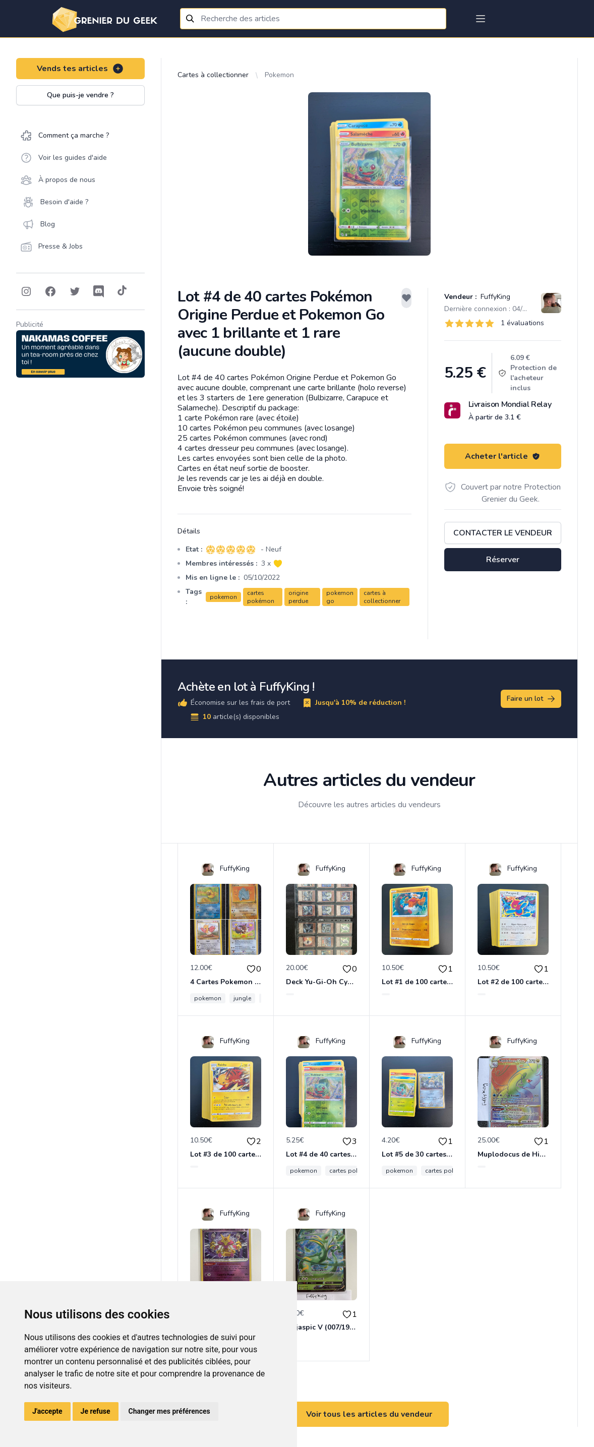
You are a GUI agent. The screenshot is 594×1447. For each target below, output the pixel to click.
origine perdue (298, 597)
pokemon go (339, 597)
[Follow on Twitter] (75, 291)
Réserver (502, 559)
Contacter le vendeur (502, 532)
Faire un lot (531, 699)
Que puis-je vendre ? (80, 95)
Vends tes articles (80, 69)
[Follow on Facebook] (50, 291)
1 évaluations (522, 323)
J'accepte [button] (47, 1411)
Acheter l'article (502, 456)
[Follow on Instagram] (26, 291)
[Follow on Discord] (99, 291)
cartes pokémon (260, 597)
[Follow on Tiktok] (122, 291)
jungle (242, 998)
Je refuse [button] (95, 1411)
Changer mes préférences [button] (169, 1411)
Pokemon (279, 75)
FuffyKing (494, 297)
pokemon (223, 597)
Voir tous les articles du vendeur (369, 1414)
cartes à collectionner (382, 597)
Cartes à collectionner (213, 75)
